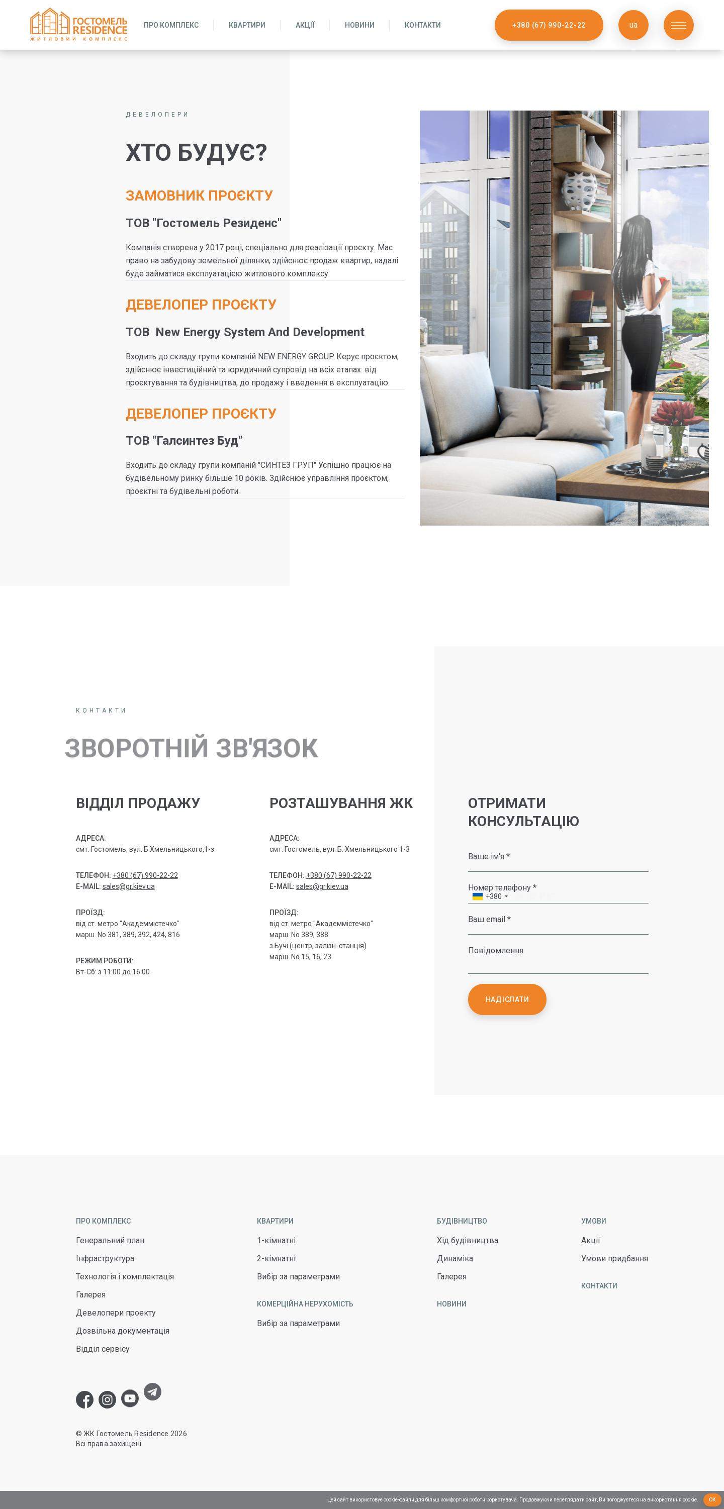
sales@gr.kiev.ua (129, 886)
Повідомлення (495, 950)
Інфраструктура (105, 1258)
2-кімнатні (276, 1258)
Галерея (91, 1294)
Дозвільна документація (122, 1331)
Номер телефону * (502, 887)
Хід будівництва (467, 1240)
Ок (712, 1499)
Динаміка (455, 1258)
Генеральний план (110, 1240)
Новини (360, 25)
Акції (305, 25)
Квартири (247, 25)
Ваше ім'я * (489, 856)
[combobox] (490, 897)
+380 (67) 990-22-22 (549, 25)
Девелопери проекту (116, 1313)
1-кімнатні (276, 1240)
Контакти (423, 25)
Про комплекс (171, 25)
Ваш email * (489, 919)
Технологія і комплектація (125, 1276)
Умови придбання (614, 1258)
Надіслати (507, 999)
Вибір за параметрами (298, 1276)
